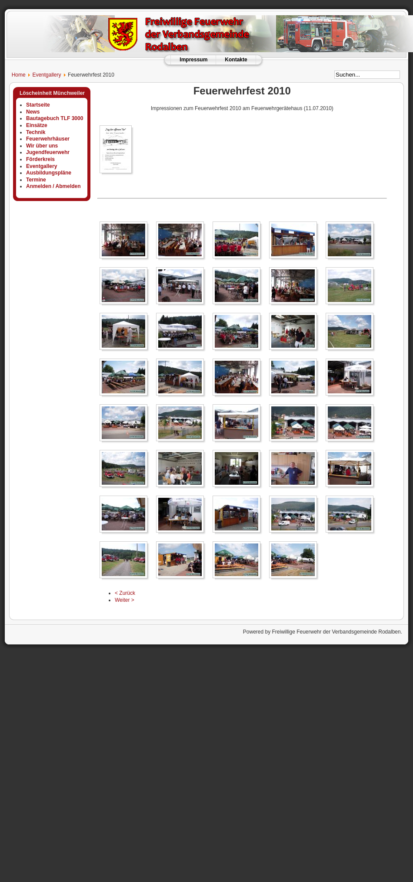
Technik (35, 132)
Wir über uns (42, 146)
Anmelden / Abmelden (53, 186)
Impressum (193, 60)
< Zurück (125, 593)
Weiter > (124, 600)
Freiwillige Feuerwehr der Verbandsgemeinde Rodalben (336, 632)
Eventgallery (46, 75)
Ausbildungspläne (48, 173)
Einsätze (36, 125)
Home (15, 75)
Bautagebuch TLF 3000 (54, 118)
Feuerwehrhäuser (48, 139)
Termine (36, 180)
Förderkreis (40, 159)
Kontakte (236, 60)
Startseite (38, 105)
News (33, 112)
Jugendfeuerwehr (48, 152)
